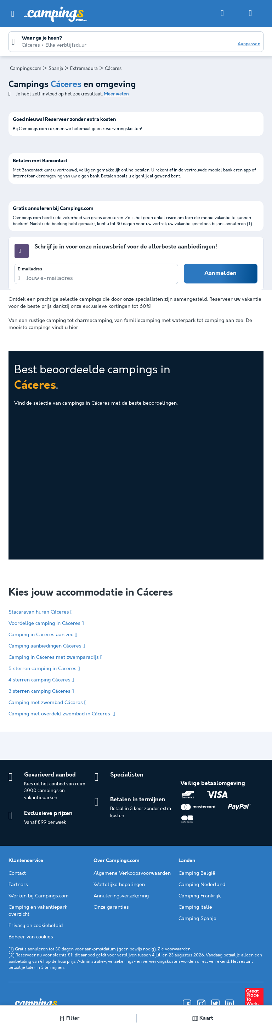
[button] (12, 14)
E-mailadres (30, 269)
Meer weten (116, 94)
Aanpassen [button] (249, 44)
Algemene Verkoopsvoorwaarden (132, 873)
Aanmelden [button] (220, 273)
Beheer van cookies (30, 937)
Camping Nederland (201, 885)
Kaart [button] (202, 1018)
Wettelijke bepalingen (119, 885)
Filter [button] (69, 1018)
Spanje (56, 68)
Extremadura (84, 68)
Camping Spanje (197, 918)
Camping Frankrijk (199, 896)
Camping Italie (195, 907)
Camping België (196, 873)
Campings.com (25, 68)
